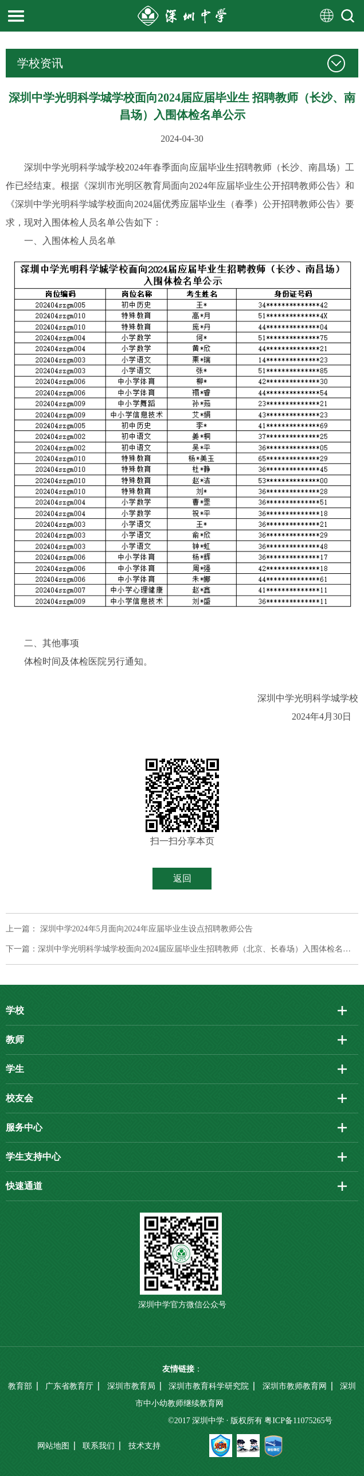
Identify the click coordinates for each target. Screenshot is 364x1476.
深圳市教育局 (131, 1386)
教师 (15, 1039)
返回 (182, 878)
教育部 (20, 1386)
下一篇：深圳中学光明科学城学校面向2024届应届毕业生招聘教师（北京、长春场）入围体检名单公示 (182, 949)
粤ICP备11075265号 (298, 1420)
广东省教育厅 (69, 1386)
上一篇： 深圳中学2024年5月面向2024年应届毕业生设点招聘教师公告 (129, 929)
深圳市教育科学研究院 (209, 1386)
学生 (15, 1069)
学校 (15, 1010)
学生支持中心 (33, 1157)
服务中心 (24, 1127)
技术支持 (144, 1446)
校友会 (19, 1098)
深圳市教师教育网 (295, 1386)
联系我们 (99, 1446)
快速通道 (24, 1186)
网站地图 (53, 1446)
